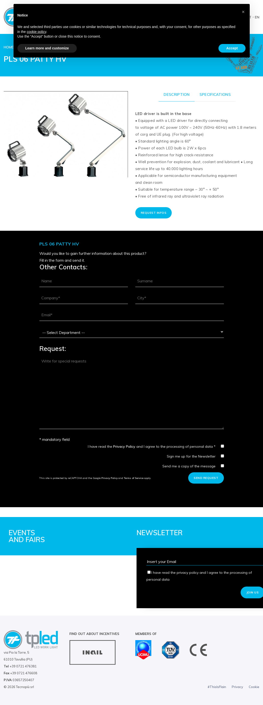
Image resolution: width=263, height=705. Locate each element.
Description (176, 94)
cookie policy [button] (36, 32)
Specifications (215, 94)
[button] (243, 12)
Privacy (237, 687)
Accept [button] (232, 48)
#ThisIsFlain (217, 687)
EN (257, 17)
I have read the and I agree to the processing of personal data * (156, 446)
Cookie (254, 687)
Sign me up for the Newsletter (195, 456)
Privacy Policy (124, 446)
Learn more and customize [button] (47, 48)
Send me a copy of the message (193, 466)
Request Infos (153, 213)
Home (9, 47)
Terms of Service (133, 478)
